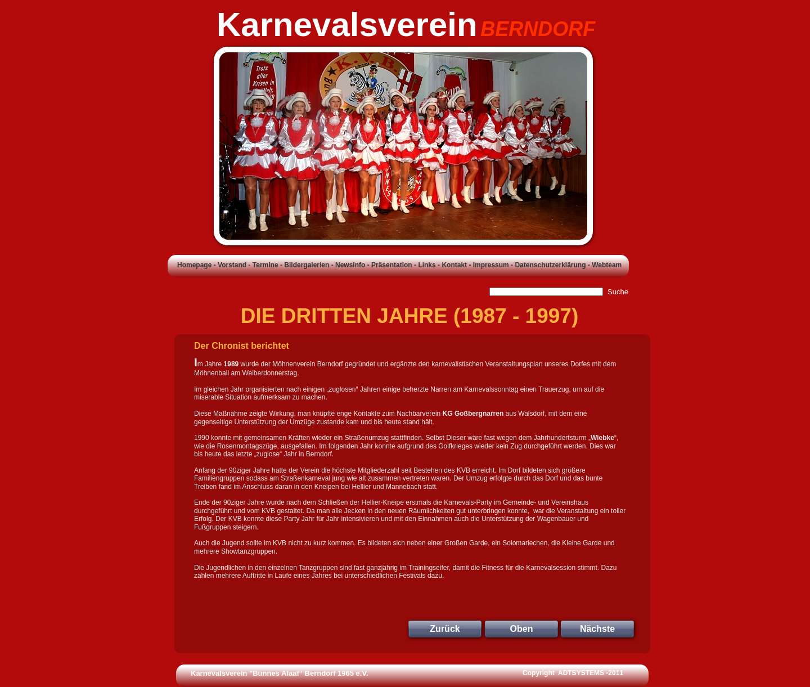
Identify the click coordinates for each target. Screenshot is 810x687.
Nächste (597, 629)
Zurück (445, 629)
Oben (521, 629)
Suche (618, 292)
